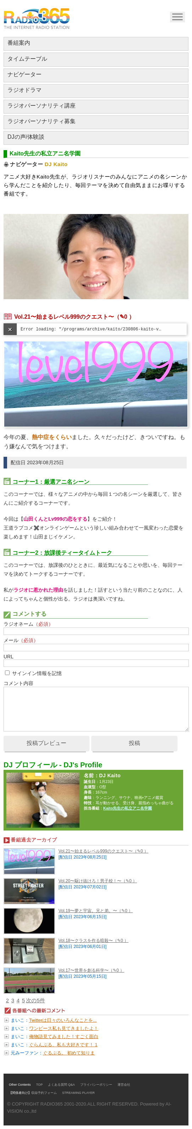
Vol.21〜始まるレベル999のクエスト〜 (64, 317)
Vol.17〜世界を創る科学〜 (84, 970)
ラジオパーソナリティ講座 (41, 106)
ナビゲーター (24, 74)
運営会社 (123, 1084)
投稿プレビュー (46, 743)
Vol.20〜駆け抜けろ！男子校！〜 (90, 880)
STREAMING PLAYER (78, 1093)
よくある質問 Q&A (61, 1084)
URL (8, 656)
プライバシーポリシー (96, 1084)
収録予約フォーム (44, 1093)
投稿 (134, 743)
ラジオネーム (28, 624)
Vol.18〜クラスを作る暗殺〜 (86, 940)
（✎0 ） (124, 317)
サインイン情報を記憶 (37, 673)
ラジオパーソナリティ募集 (41, 121)
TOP (39, 1084)
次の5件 (35, 1000)
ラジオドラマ (24, 90)
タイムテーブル (27, 59)
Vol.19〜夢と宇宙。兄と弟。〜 (88, 910)
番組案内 (18, 43)
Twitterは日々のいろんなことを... (63, 1020)
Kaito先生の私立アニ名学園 (127, 808)
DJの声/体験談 (25, 137)
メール (21, 640)
